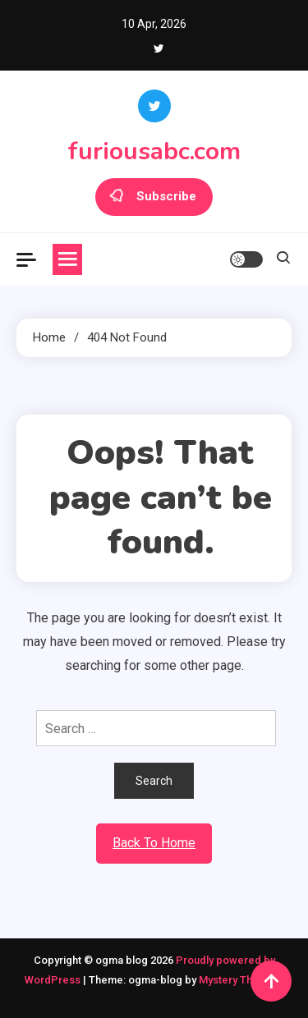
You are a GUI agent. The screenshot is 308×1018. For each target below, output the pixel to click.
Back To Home (154, 843)
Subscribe (154, 197)
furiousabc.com (154, 151)
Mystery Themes (239, 980)
